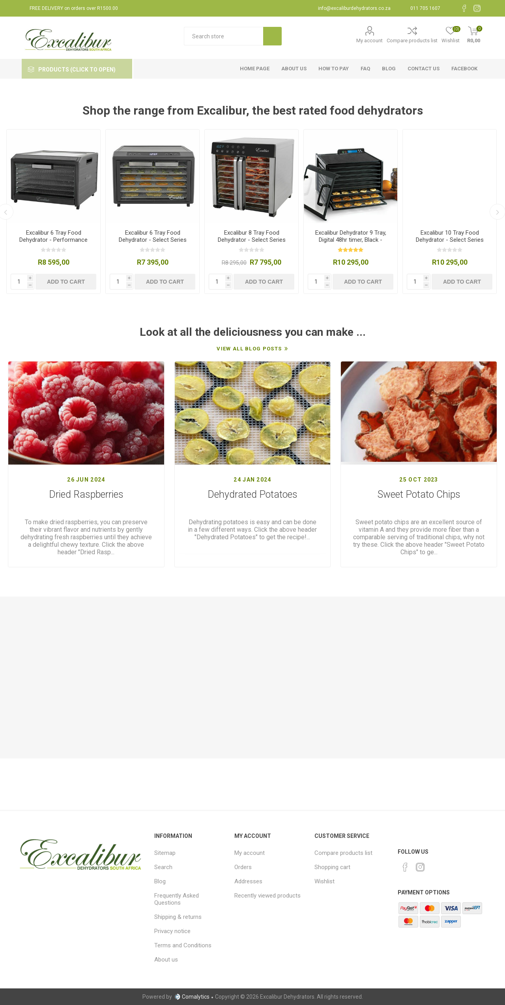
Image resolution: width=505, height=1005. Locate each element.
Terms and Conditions (182, 945)
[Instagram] (477, 8)
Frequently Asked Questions (176, 899)
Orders (243, 867)
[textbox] (223, 36)
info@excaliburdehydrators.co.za (354, 8)
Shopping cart (332, 867)
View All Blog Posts (249, 349)
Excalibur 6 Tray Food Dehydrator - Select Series (153, 236)
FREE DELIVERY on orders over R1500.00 (74, 8)
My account (369, 40)
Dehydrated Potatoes (252, 494)
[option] (53, 211)
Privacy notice (172, 931)
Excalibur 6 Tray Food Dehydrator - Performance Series (53, 239)
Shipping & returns (178, 916)
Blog (160, 881)
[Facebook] (464, 8)
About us (166, 959)
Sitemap (165, 852)
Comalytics (191, 997)
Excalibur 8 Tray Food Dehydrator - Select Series (252, 236)
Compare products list (412, 40)
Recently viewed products (267, 895)
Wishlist (324, 881)
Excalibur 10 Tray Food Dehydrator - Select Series (450, 236)
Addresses (248, 881)
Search (163, 867)
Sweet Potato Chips (419, 494)
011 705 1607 (425, 8)
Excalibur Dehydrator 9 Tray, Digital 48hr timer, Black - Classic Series (350, 239)
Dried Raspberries (86, 494)
